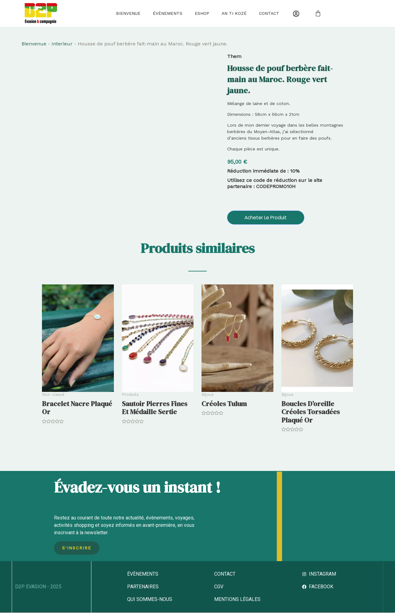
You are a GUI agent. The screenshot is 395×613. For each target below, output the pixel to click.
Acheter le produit (265, 217)
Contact (269, 13)
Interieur (62, 44)
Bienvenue (128, 13)
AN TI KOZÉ (234, 13)
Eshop (202, 13)
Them (234, 56)
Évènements (167, 13)
